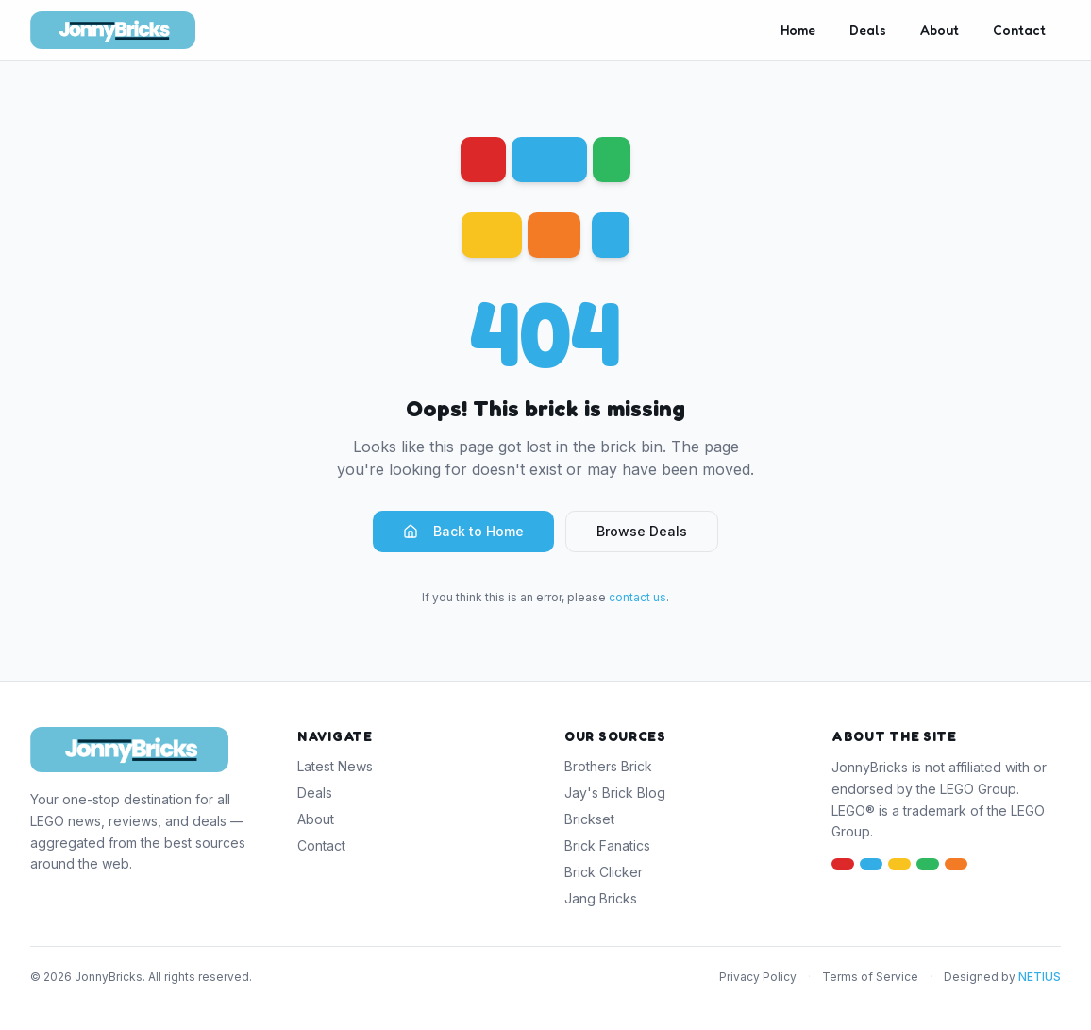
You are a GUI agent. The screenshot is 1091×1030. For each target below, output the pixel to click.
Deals (867, 30)
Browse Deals (641, 531)
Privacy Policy (758, 977)
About (939, 30)
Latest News (335, 766)
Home (797, 30)
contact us (637, 597)
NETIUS (1039, 977)
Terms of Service (870, 977)
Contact (1019, 30)
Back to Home (463, 531)
